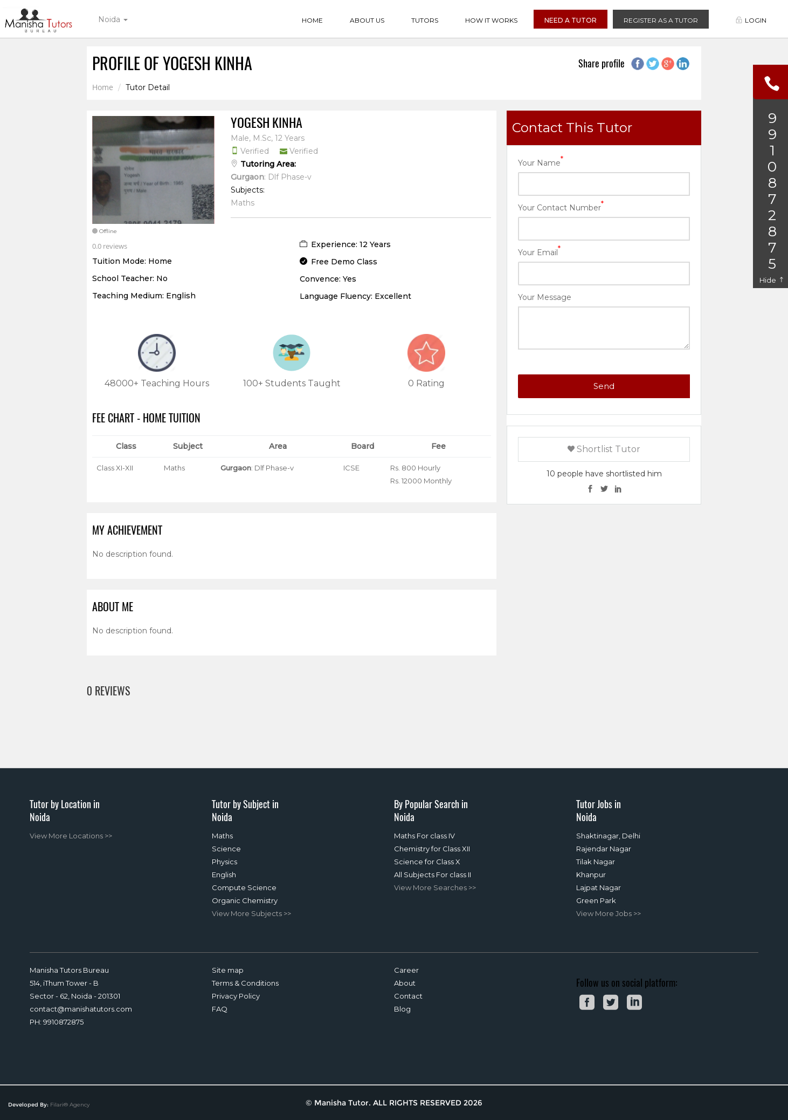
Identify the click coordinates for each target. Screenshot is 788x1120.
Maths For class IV (424, 835)
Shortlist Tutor (604, 449)
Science (226, 848)
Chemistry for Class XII (432, 848)
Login (751, 20)
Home (312, 20)
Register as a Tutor (661, 20)
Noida (113, 19)
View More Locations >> (71, 835)
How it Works (491, 20)
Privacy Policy (236, 996)
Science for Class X (427, 861)
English (224, 874)
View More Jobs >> (608, 913)
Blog (402, 1009)
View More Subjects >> (251, 913)
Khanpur (591, 874)
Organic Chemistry (245, 900)
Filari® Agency (69, 1104)
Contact (408, 996)
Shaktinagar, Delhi (608, 835)
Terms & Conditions (245, 983)
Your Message (544, 297)
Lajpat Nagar (598, 887)
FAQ (219, 1009)
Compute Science (244, 887)
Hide (772, 280)
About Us (367, 20)
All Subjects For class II (432, 874)
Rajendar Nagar (603, 848)
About (405, 983)
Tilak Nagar (595, 861)
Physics (224, 861)
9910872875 (63, 1021)
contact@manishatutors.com (81, 1009)
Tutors (424, 20)
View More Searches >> (435, 887)
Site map (228, 970)
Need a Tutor (570, 20)
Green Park (596, 900)
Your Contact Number (561, 207)
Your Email (539, 251)
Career (406, 970)
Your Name (540, 162)
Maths (222, 835)
